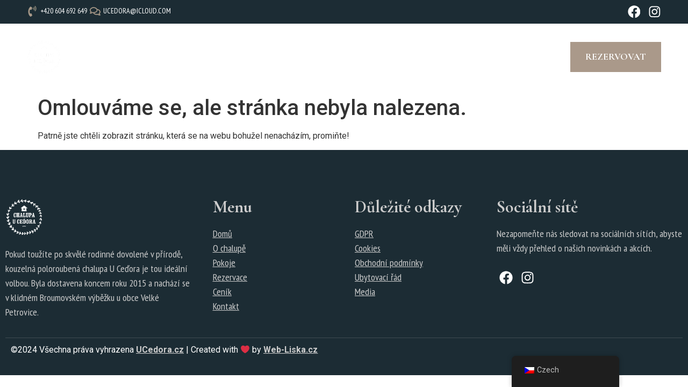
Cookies (368, 248)
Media (365, 292)
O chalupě (138, 58)
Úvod (91, 57)
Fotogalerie (352, 57)
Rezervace (282, 57)
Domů (222, 234)
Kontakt (491, 57)
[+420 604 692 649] (58, 11)
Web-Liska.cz (290, 351)
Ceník (231, 57)
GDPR (364, 234)
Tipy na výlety (415, 58)
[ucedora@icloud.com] (132, 11)
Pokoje (188, 57)
